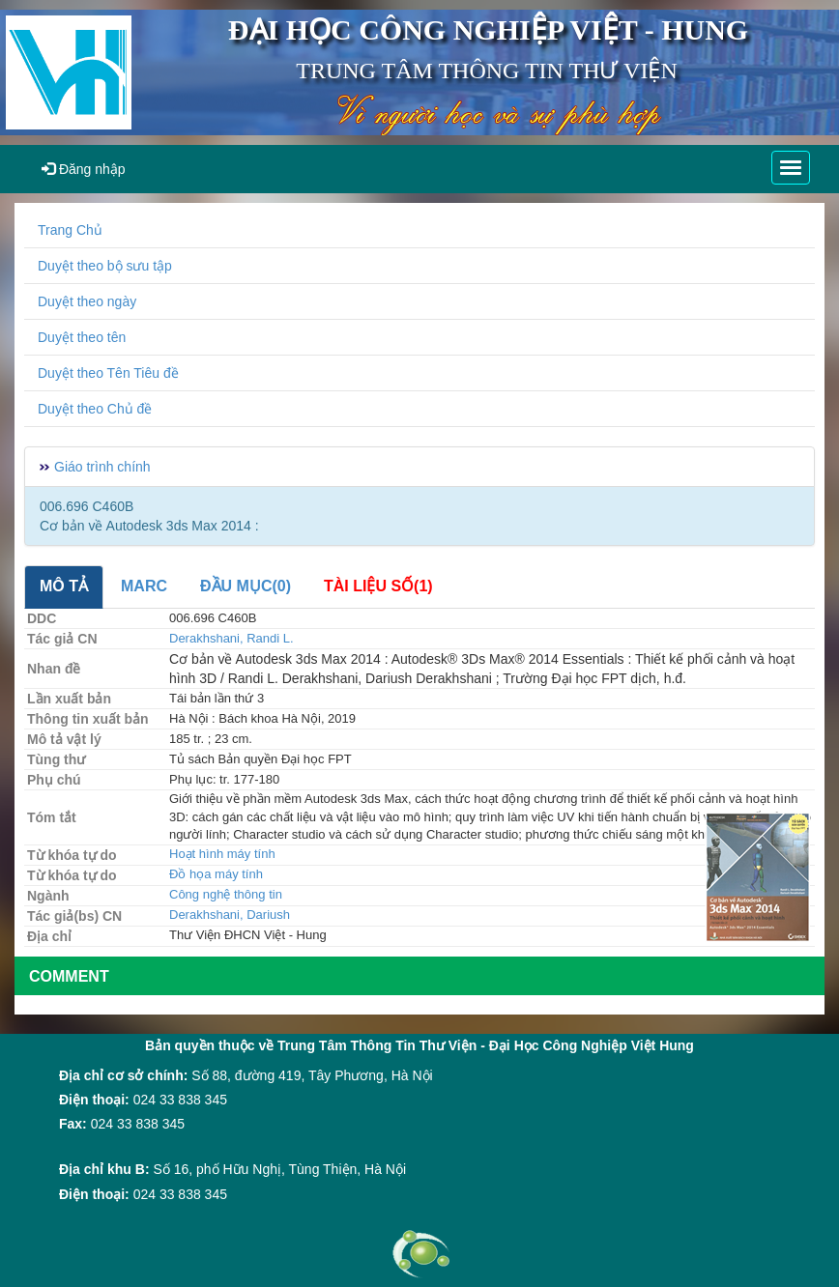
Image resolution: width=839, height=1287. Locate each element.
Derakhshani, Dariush (229, 914)
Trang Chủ (70, 230)
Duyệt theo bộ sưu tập (105, 265)
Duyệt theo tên (82, 337)
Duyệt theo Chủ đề (95, 408)
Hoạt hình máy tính (222, 853)
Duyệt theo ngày (87, 301)
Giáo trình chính (102, 466)
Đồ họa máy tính (216, 874)
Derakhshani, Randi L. (231, 638)
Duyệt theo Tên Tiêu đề (108, 373)
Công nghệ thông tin (225, 894)
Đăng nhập (84, 169)
